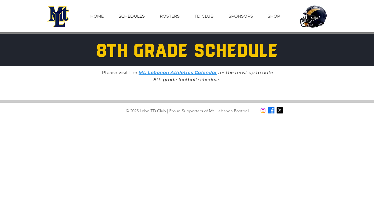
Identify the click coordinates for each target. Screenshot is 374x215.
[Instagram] (263, 110)
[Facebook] (271, 110)
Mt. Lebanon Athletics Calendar (178, 72)
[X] (280, 110)
